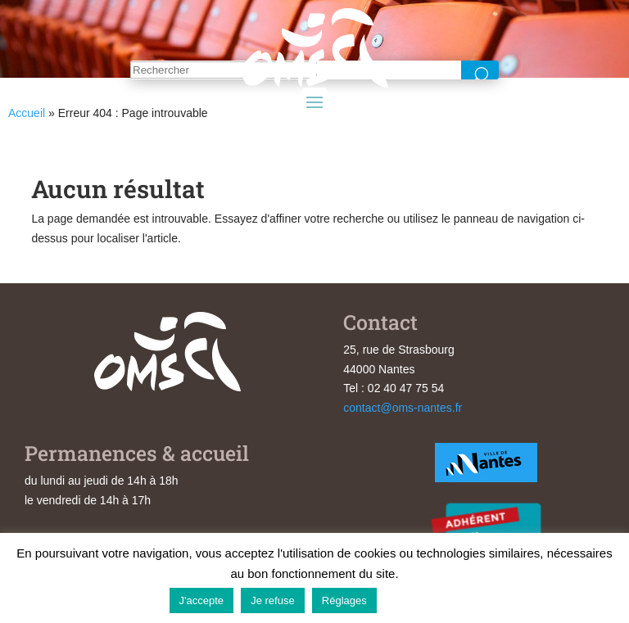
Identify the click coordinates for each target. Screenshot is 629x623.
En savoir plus (422, 600)
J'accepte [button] (201, 600)
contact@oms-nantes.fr (402, 407)
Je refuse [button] (272, 600)
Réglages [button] (344, 600)
